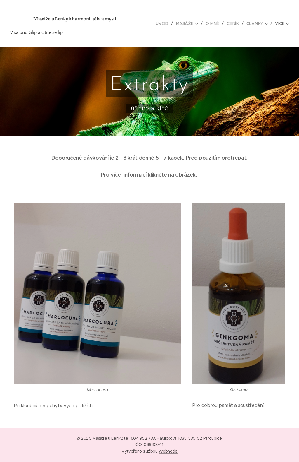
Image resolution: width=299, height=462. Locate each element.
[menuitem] (164, 23)
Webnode (168, 451)
